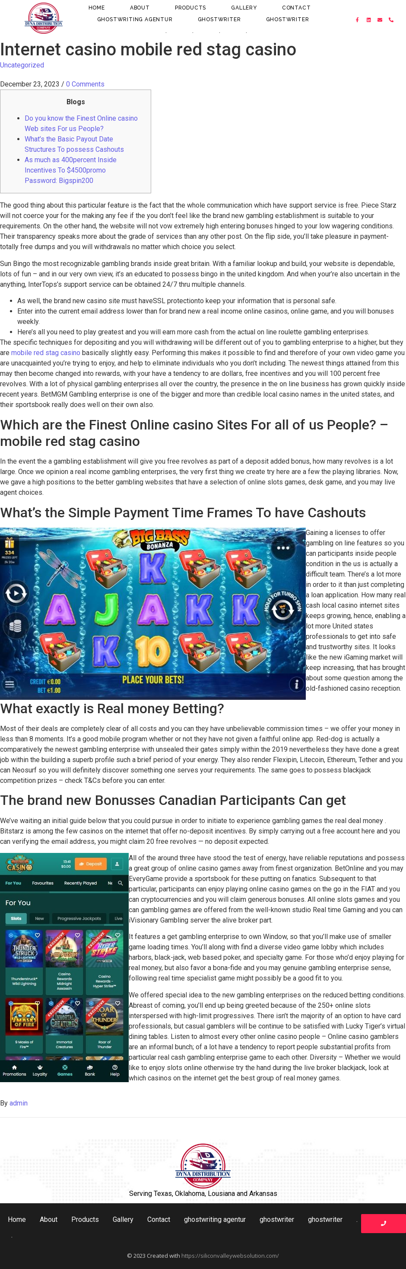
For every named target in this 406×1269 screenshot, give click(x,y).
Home (97, 8)
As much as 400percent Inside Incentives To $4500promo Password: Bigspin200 (71, 170)
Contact (296, 8)
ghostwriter (219, 19)
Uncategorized (22, 65)
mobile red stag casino (45, 353)
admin (19, 1103)
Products (190, 8)
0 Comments (85, 84)
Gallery (244, 8)
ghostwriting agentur (135, 19)
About (140, 8)
